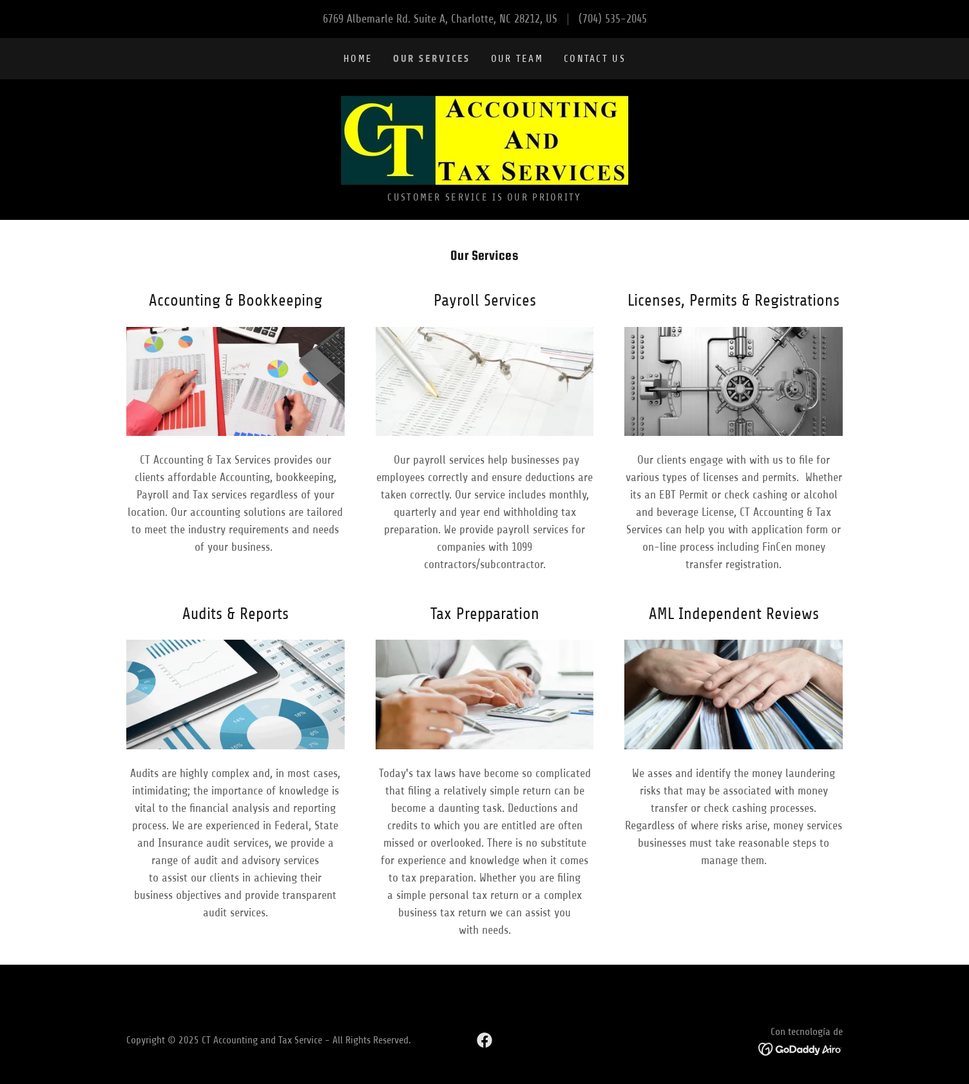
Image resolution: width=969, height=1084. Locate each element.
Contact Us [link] (595, 58)
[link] (484, 139)
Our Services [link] (431, 58)
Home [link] (357, 58)
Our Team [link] (517, 58)
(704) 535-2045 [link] (613, 18)
